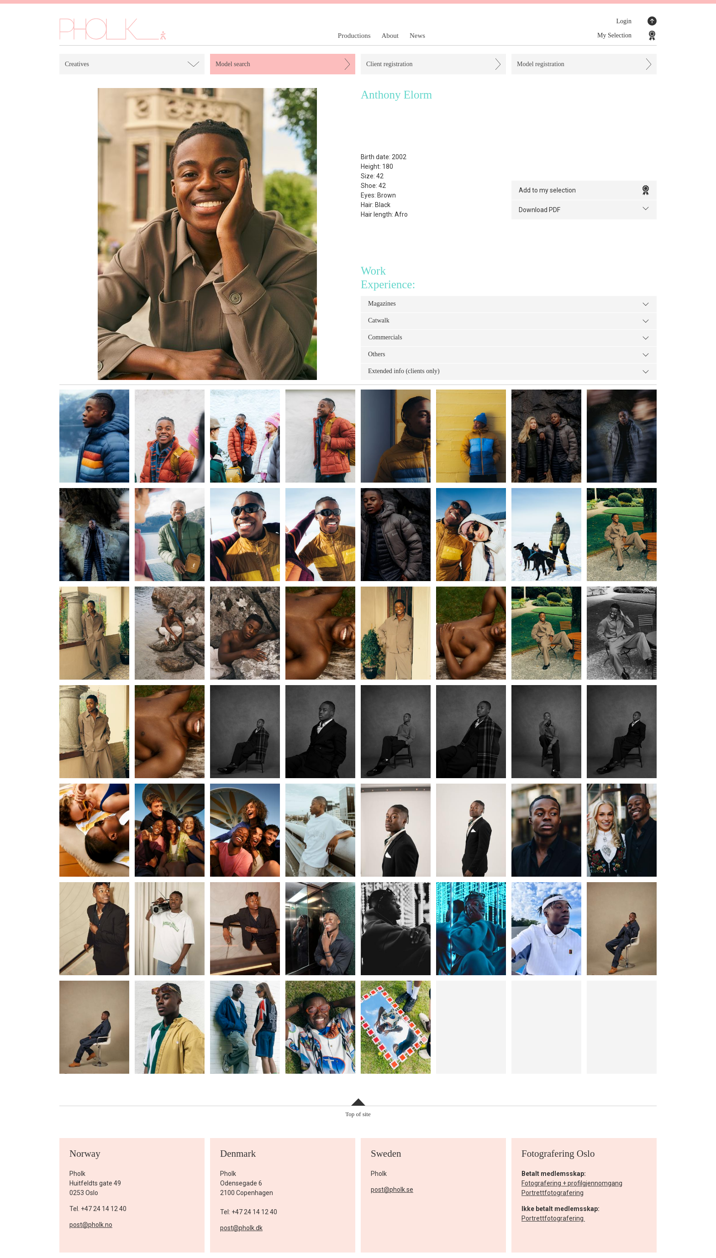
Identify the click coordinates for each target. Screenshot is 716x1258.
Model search (233, 64)
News (417, 35)
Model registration (540, 64)
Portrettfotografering (552, 1192)
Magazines (508, 304)
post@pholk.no (90, 1224)
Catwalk (508, 321)
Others (508, 355)
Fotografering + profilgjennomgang (571, 1183)
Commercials (508, 338)
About (390, 35)
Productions (354, 35)
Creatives (77, 64)
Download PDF (584, 209)
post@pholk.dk (241, 1228)
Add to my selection (584, 190)
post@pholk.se (392, 1189)
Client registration (389, 64)
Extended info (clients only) (508, 371)
